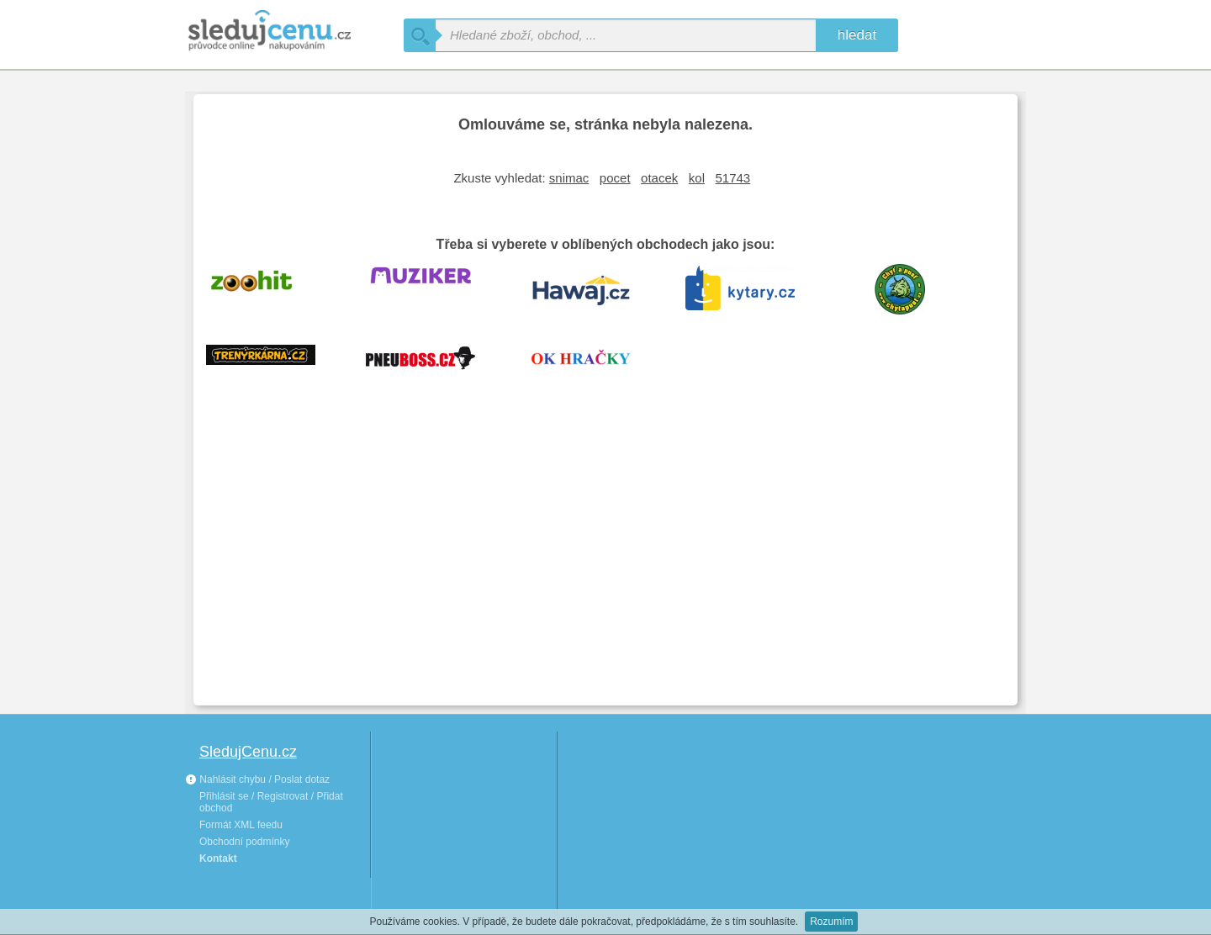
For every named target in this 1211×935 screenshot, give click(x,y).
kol (697, 178)
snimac (569, 178)
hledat (857, 35)
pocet (615, 178)
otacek (659, 178)
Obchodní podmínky (244, 842)
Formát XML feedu (241, 825)
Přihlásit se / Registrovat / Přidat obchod (271, 802)
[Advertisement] (605, 566)
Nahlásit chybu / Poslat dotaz (257, 779)
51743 (733, 178)
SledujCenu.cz (248, 751)
